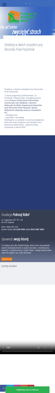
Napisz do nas (6, 259)
